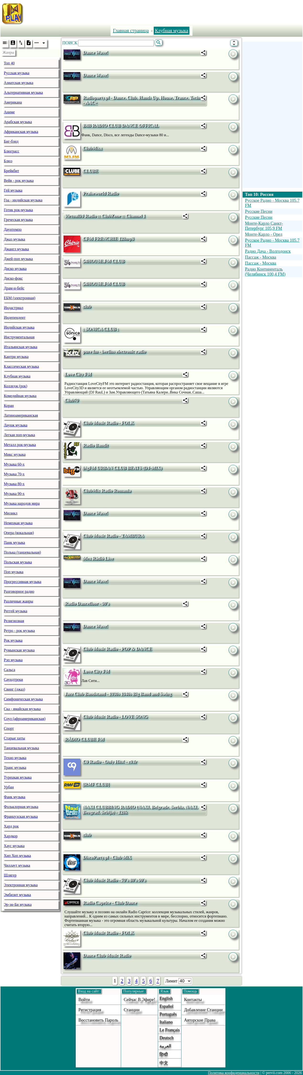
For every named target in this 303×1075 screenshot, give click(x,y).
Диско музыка (15, 269)
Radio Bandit (95, 445)
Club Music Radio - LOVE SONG (115, 716)
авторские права (200, 1020)
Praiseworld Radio (100, 193)
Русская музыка (16, 73)
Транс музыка (15, 768)
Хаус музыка (14, 846)
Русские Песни (258, 211)
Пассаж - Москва (260, 257)
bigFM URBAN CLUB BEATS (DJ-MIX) (122, 467)
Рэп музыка (13, 660)
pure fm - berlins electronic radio (114, 351)
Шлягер (10, 875)
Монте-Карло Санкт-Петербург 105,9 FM (264, 226)
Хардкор (11, 836)
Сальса (9, 670)
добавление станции (203, 1009)
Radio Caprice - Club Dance (110, 902)
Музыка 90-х (14, 494)
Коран (9, 406)
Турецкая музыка (18, 777)
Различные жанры (18, 601)
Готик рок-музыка (18, 210)
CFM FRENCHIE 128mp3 (108, 238)
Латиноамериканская (21, 415)
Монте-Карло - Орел (263, 234)
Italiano (166, 1022)
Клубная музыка (17, 376)
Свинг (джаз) (14, 689)
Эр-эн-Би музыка (18, 904)
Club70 (72, 400)
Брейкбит (11, 171)
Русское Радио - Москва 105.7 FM (272, 203)
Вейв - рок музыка (19, 180)
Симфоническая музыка (23, 699)
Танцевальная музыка (21, 748)
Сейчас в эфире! (139, 999)
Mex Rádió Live (98, 558)
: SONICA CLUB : (101, 328)
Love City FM (78, 374)
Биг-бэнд (11, 141)
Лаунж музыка (15, 425)
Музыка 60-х (14, 464)
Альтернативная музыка (23, 92)
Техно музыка (15, 758)
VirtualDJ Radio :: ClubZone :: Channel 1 (105, 215)
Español (166, 1006)
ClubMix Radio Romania (107, 490)
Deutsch (166, 1037)
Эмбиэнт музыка (17, 895)
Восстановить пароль (98, 1020)
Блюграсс (11, 151)
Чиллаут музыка (17, 865)
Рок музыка (13, 640)
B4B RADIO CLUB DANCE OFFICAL (121, 125)
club (87, 306)
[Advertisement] (168, 12)
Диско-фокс (13, 278)
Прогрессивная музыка (22, 582)
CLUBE (90, 170)
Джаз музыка (14, 239)
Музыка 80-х (14, 484)
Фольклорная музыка (21, 807)
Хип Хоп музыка (17, 856)
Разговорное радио (19, 591)
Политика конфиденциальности (234, 1073)
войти (84, 999)
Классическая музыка (21, 366)
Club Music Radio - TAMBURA (113, 535)
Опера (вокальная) (19, 533)
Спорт (9, 728)
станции (131, 1009)
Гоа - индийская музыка (23, 200)
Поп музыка (13, 572)
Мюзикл (10, 513)
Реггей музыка (15, 611)
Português (168, 1014)
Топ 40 (9, 63)
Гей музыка (13, 190)
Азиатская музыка (18, 83)
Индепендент (14, 317)
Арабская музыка (18, 122)
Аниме (9, 112)
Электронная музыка (21, 885)
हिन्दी (163, 1054)
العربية (165, 1046)
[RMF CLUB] (96, 784)
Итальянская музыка (20, 347)
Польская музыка (18, 562)
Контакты (193, 999)
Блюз (8, 161)
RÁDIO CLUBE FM (84, 739)
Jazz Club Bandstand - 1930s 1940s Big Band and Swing (118, 693)
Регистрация (89, 1009)
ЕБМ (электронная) (19, 298)
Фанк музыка (14, 797)
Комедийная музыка (20, 396)
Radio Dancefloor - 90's (87, 603)
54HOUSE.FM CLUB (104, 260)
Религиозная (14, 621)
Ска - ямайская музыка (22, 709)
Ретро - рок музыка (19, 631)
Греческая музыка (18, 220)
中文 (163, 1062)
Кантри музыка (16, 357)
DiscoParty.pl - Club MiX (107, 857)
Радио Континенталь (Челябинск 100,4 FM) (265, 272)
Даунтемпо (13, 229)
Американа (13, 102)
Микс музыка (15, 454)
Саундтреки (13, 679)
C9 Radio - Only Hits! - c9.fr (110, 761)
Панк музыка (14, 542)
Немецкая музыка (18, 523)
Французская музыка (21, 816)
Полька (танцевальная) (22, 552)
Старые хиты (14, 738)
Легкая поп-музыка (19, 435)
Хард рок (11, 826)
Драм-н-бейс (14, 288)
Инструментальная (19, 337)
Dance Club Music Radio (107, 955)
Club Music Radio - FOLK (108, 422)
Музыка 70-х (14, 474)
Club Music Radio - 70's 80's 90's (114, 879)
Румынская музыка (19, 650)
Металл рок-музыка (20, 445)
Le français (169, 1030)
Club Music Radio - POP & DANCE (117, 648)
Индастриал (13, 308)
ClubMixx (92, 148)
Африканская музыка (21, 132)
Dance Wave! (95, 52)
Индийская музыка (19, 327)
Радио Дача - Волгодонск (268, 251)
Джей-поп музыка (18, 259)
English (166, 998)
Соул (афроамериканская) (25, 719)
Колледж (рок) (15, 386)
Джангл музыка (16, 249)
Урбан (9, 787)
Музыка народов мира (22, 503)
